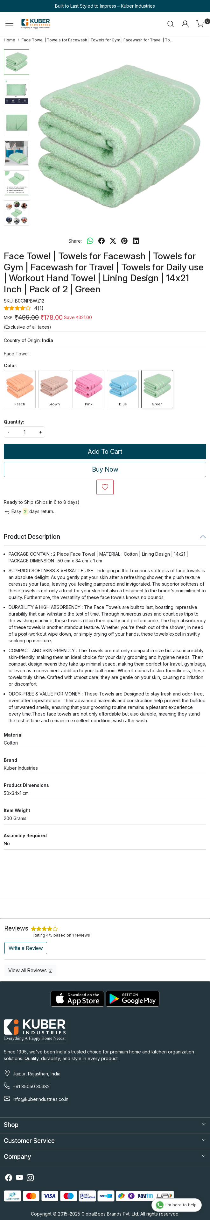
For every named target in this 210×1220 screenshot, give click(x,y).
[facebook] (101, 240)
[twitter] (113, 240)
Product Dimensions (26, 785)
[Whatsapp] (90, 240)
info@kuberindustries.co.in (40, 1099)
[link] (171, 24)
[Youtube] (19, 1178)
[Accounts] (185, 23)
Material (13, 735)
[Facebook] (8, 1178)
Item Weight (17, 810)
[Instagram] (30, 1178)
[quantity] (24, 432)
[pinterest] (124, 240)
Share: (75, 241)
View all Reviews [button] (30, 970)
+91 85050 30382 (31, 1086)
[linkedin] (136, 240)
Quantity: (14, 422)
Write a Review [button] (26, 948)
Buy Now (105, 469)
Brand (10, 760)
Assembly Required (25, 835)
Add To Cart (105, 451)
